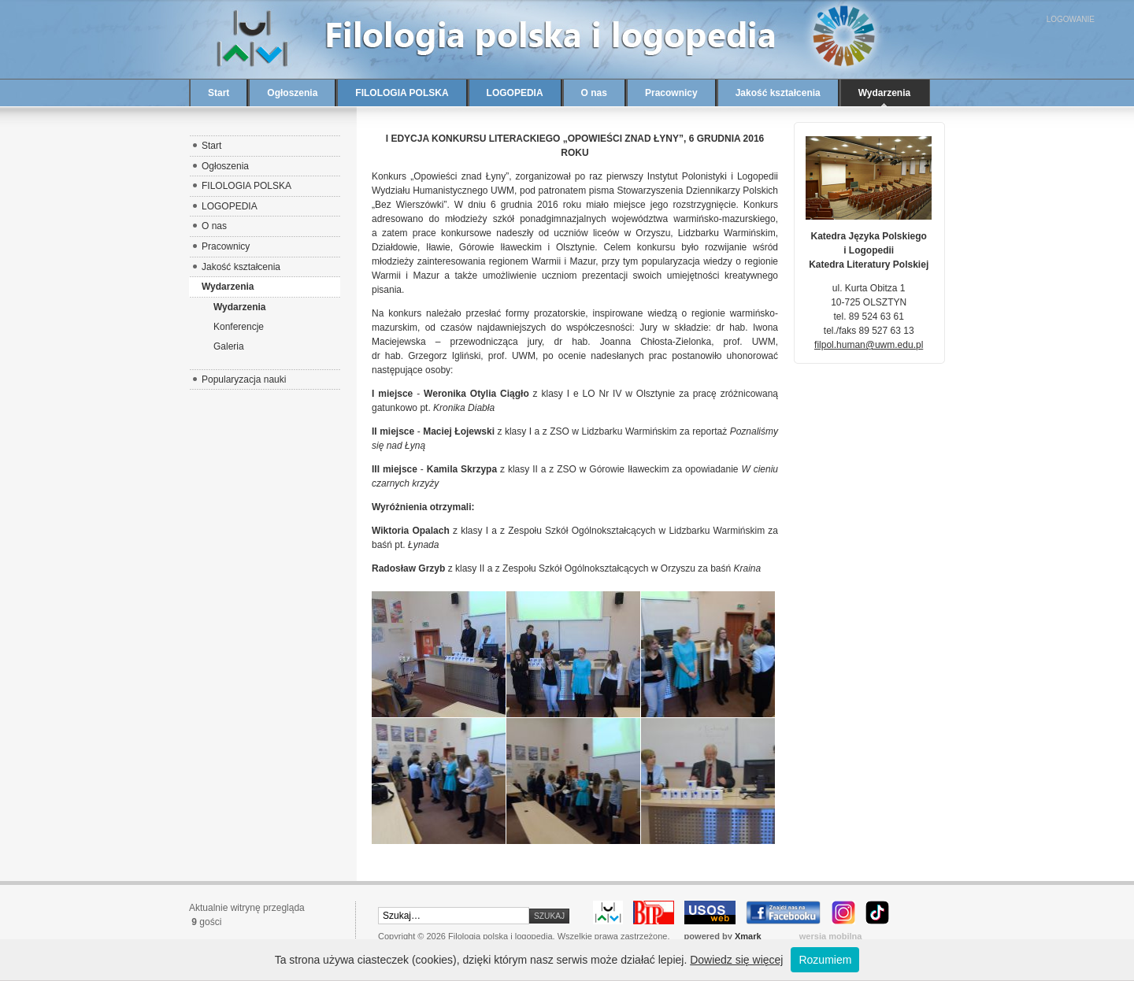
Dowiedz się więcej (736, 959)
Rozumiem (825, 959)
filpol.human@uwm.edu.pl (868, 344)
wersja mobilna (830, 936)
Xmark (748, 936)
